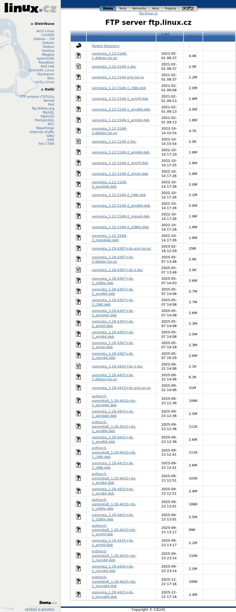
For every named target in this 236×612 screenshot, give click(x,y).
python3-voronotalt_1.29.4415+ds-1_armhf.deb (114, 530)
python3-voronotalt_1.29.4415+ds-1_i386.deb (114, 452)
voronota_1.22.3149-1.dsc (114, 66)
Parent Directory (106, 46)
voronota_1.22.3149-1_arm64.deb (121, 120)
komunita (139, 8)
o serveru (46, 609)
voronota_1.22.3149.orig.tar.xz (118, 77)
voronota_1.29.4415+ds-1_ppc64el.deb (113, 413)
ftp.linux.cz (148, 13)
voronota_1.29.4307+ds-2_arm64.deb (113, 334)
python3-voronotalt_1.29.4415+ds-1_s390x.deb (114, 504)
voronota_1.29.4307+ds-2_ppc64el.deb (113, 313)
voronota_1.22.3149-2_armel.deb (120, 174)
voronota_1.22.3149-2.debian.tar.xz (109, 131)
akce (155, 8)
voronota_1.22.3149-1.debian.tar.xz (109, 56)
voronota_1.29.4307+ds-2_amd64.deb (113, 291)
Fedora (48, 47)
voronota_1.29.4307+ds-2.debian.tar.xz (113, 259)
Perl (51, 104)
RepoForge (45, 128)
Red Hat (47, 66)
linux (107, 8)
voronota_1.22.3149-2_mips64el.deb (109, 238)
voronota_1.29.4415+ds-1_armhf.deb (113, 543)
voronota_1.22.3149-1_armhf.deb (120, 99)
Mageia (48, 54)
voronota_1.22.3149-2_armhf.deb (120, 163)
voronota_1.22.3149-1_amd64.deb (121, 109)
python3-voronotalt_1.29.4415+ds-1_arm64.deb (114, 478)
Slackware (45, 74)
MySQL (48, 112)
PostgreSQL (44, 120)
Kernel (49, 100)
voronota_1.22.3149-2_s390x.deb (120, 227)
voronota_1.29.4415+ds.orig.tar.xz (121, 388)
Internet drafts (42, 132)
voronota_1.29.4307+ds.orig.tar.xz (121, 248)
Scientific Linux (41, 70)
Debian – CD (43, 39)
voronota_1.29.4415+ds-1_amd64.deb (113, 439)
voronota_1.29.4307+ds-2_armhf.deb (113, 323)
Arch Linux (46, 31)
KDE (50, 140)
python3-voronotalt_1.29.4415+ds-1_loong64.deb (114, 581)
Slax (50, 78)
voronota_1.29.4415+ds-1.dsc (117, 366)
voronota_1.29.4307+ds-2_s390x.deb (113, 281)
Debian (48, 43)
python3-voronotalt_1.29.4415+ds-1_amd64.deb (114, 426)
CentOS (48, 35)
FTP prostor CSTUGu (37, 97)
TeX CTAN (46, 144)
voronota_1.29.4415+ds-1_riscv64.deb (113, 568)
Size (193, 36)
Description (219, 36)
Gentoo (48, 51)
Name (97, 36)
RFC (51, 124)
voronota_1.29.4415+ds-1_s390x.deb (113, 517)
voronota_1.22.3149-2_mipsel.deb (121, 216)
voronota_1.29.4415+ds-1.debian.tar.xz (113, 377)
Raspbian (46, 62)
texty (123, 8)
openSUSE (45, 58)
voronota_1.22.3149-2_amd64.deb (121, 206)
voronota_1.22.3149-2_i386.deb (119, 195)
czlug (188, 8)
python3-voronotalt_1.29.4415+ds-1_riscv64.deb (114, 555)
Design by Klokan (7, 609)
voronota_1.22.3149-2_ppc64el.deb (109, 184)
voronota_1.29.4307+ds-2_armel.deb (113, 345)
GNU (50, 136)
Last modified (169, 36)
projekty (171, 8)
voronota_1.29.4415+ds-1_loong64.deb (113, 594)
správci (31, 609)
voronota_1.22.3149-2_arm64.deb (121, 152)
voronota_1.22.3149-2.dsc (114, 142)
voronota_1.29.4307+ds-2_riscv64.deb (113, 356)
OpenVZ (47, 116)
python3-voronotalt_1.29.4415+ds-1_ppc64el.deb (114, 400)
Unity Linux (44, 82)
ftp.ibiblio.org (43, 108)
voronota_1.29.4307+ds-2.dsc (117, 270)
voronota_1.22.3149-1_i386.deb (119, 88)
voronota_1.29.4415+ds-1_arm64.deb (113, 491)
